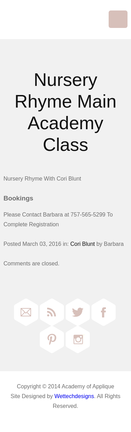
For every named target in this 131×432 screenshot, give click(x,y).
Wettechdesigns (74, 396)
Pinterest (52, 339)
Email (26, 312)
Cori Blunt (82, 244)
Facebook (104, 312)
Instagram (78, 339)
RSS (52, 312)
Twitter (78, 312)
